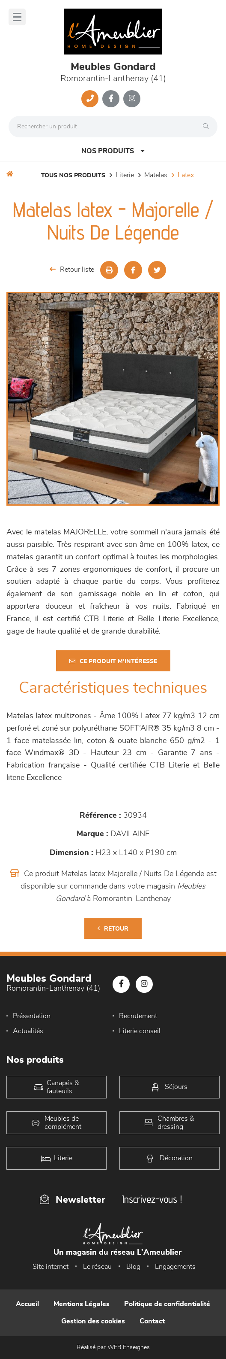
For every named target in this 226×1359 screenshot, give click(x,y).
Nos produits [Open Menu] (113, 151)
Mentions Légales (82, 1304)
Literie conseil (140, 1031)
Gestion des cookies (93, 1321)
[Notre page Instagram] (131, 98)
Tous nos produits (73, 176)
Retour (113, 928)
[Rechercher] (208, 126)
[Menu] (17, 17)
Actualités (28, 1031)
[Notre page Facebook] (110, 98)
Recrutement (138, 1016)
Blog (133, 1266)
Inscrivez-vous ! (152, 1199)
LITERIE (125, 175)
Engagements (175, 1266)
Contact (152, 1321)
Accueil (27, 1304)
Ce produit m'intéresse (113, 661)
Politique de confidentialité (167, 1304)
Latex (186, 175)
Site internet (50, 1266)
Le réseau (97, 1266)
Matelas (155, 175)
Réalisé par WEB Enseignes (113, 1347)
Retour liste (72, 269)
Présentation (32, 1016)
